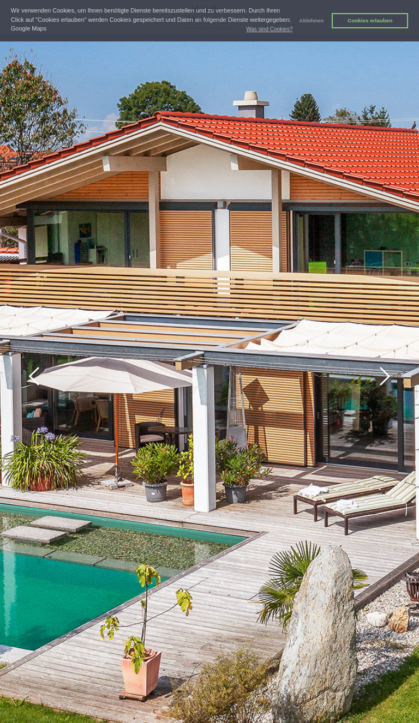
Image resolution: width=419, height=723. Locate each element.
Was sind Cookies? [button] (269, 29)
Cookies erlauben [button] (370, 20)
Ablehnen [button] (311, 20)
